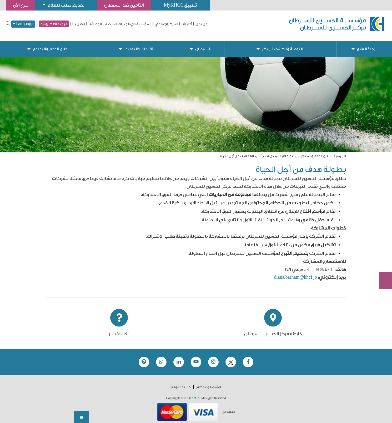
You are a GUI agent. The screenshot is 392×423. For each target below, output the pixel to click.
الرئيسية (340, 152)
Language (23, 24)
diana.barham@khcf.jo (295, 273)
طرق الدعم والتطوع (50, 45)
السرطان (202, 45)
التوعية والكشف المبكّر (282, 45)
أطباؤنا (187, 24)
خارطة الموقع (181, 383)
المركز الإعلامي (166, 24)
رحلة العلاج (366, 45)
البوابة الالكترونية (54, 24)
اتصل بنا (78, 24)
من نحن (201, 24)
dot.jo (195, 394)
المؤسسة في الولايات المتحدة (128, 24)
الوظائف (95, 24)
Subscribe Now (383, 261)
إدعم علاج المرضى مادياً (279, 152)
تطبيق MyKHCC (183, 5)
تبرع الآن (383, 242)
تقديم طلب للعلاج (67, 5)
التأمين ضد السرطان (126, 5)
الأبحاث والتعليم (138, 45)
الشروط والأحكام (208, 383)
